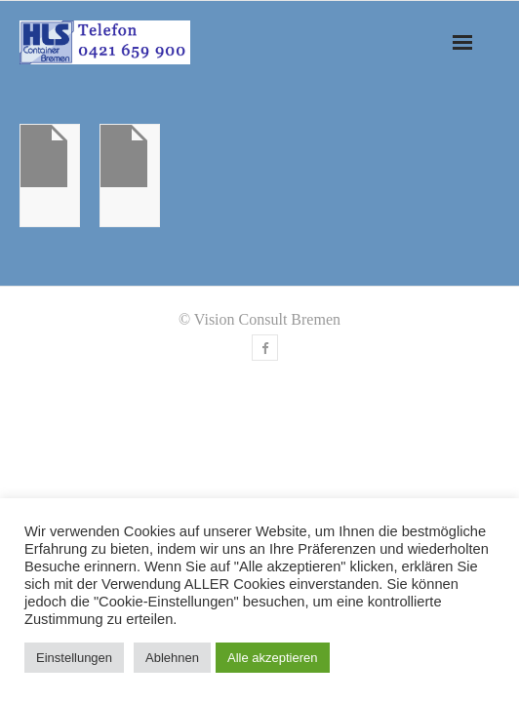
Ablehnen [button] (172, 657)
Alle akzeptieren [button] (272, 657)
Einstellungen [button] (74, 657)
